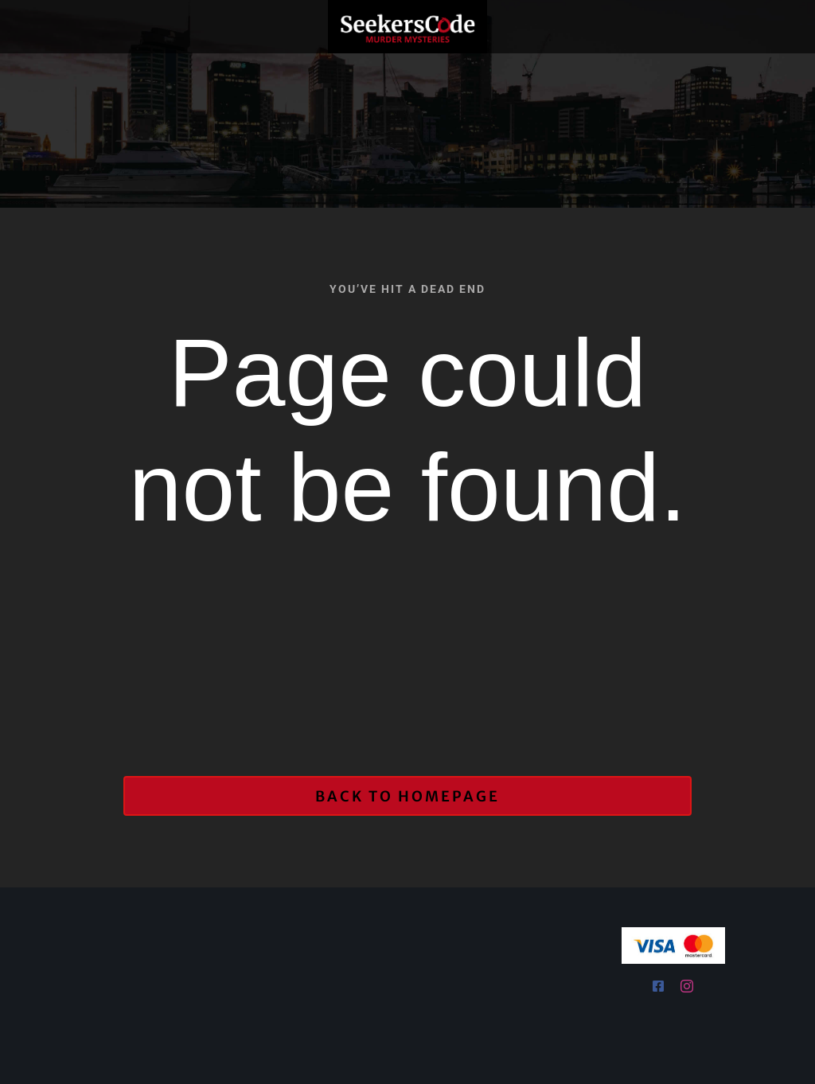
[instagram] (687, 986)
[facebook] (659, 986)
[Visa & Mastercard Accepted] (673, 933)
